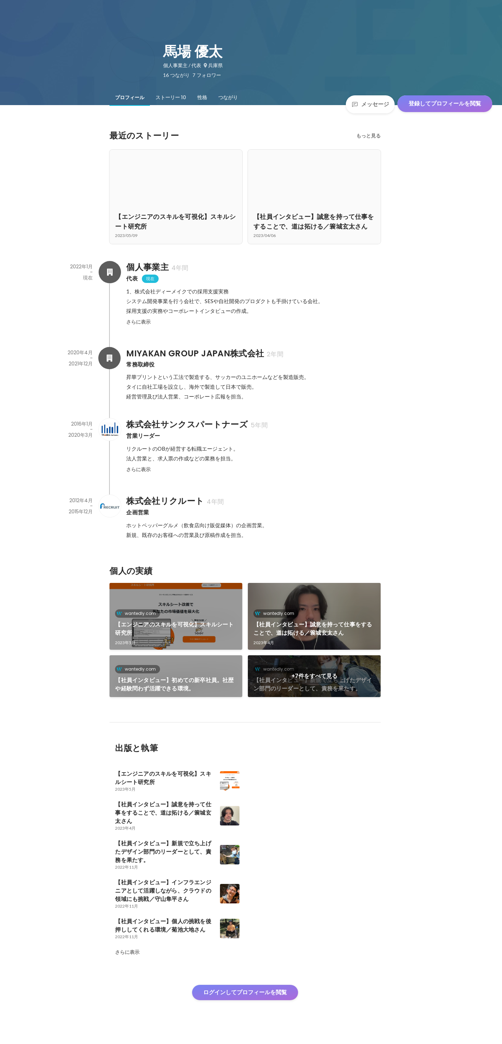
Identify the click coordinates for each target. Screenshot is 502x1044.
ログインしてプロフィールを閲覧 (245, 992)
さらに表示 (138, 321)
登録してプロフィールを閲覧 (445, 104)
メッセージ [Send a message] (370, 104)
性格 (202, 97)
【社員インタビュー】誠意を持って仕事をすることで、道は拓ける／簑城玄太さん (312, 628)
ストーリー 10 (170, 97)
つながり (228, 97)
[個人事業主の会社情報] (109, 272)
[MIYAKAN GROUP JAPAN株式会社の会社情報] (109, 358)
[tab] (129, 97)
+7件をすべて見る (314, 676)
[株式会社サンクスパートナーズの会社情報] (109, 429)
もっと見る (368, 135)
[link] (175, 616)
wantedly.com (138, 613)
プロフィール (129, 97)
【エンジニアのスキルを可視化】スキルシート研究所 (174, 628)
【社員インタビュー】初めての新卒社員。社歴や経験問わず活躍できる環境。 (174, 684)
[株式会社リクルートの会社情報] (109, 506)
